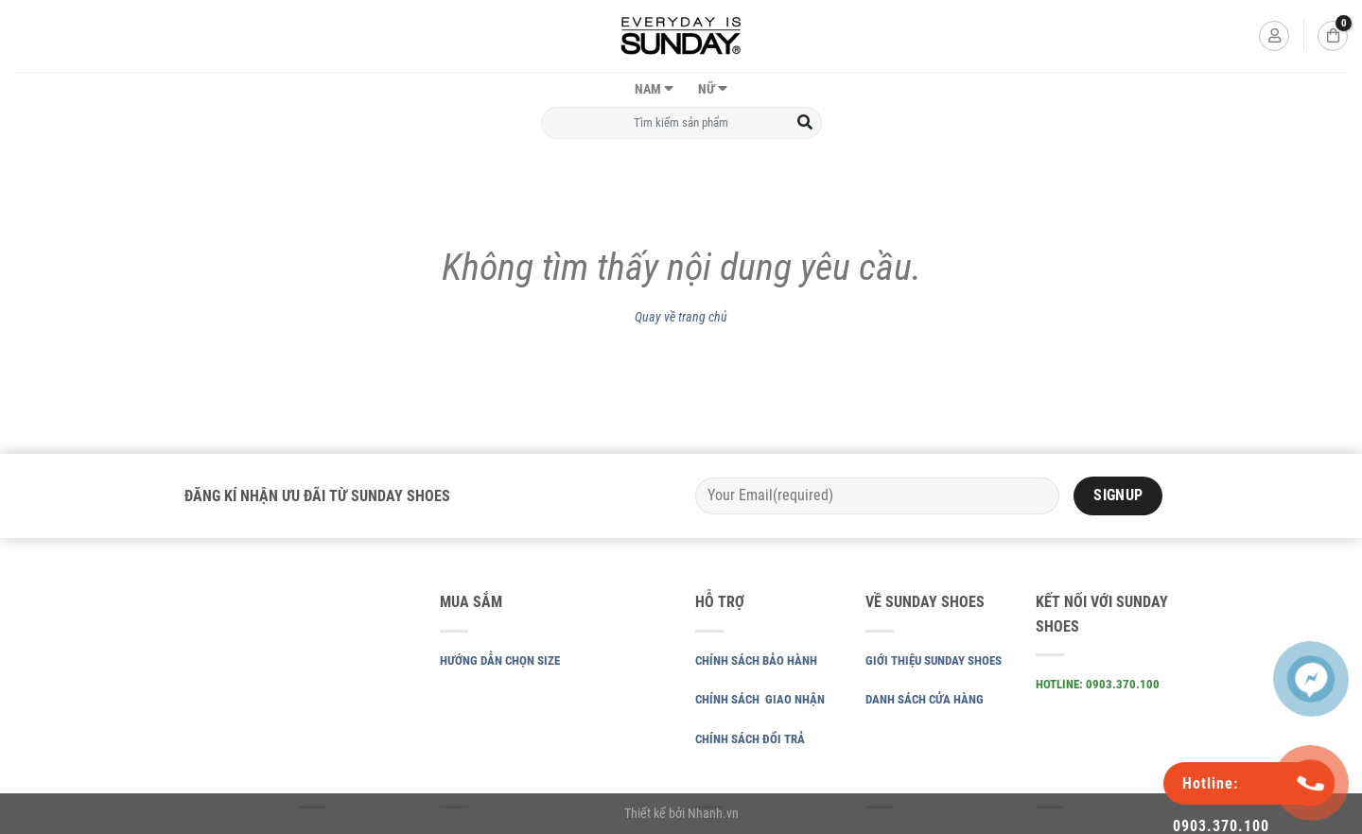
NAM (648, 89)
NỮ (706, 89)
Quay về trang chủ (681, 316)
